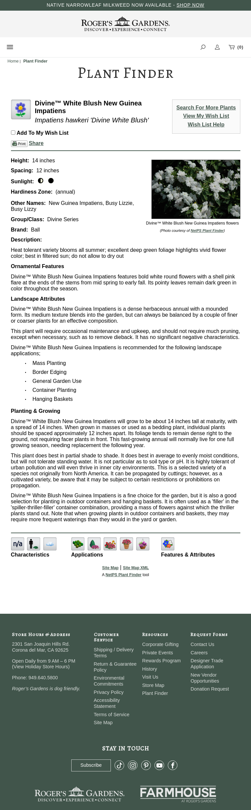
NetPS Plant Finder (207, 231)
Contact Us (202, 644)
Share (36, 143)
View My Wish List (206, 116)
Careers (198, 652)
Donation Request (209, 689)
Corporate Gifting (160, 644)
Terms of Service (111, 714)
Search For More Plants (206, 107)
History (149, 669)
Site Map (110, 568)
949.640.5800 (43, 677)
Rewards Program (161, 660)
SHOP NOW (190, 5)
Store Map (153, 685)
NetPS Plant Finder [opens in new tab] (123, 574)
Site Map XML (136, 568)
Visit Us (150, 677)
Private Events (157, 652)
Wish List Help (206, 124)
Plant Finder (155, 693)
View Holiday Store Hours (41, 666)
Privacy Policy (109, 692)
